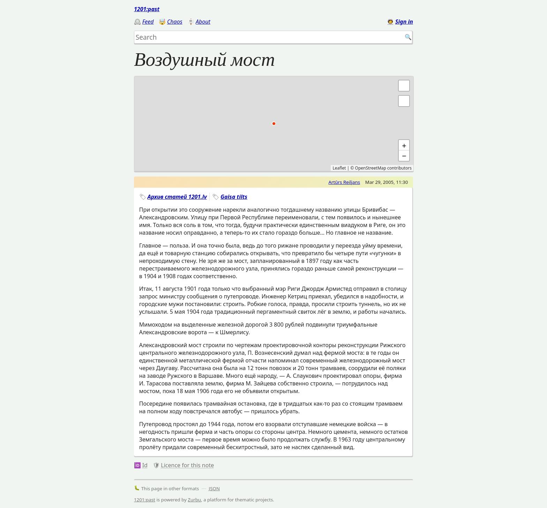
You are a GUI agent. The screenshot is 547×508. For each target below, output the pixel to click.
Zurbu (194, 500)
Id (145, 465)
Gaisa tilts (233, 197)
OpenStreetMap (370, 168)
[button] (404, 101)
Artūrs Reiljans (344, 182)
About (203, 21)
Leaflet (339, 168)
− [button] (404, 155)
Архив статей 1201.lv (177, 197)
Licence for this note (187, 465)
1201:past (146, 9)
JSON (214, 488)
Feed (148, 21)
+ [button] (404, 145)
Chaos (174, 21)
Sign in (404, 21)
